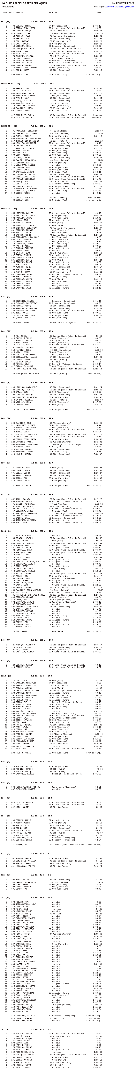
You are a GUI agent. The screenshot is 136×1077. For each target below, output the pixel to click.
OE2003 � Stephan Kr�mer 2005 (119, 7)
